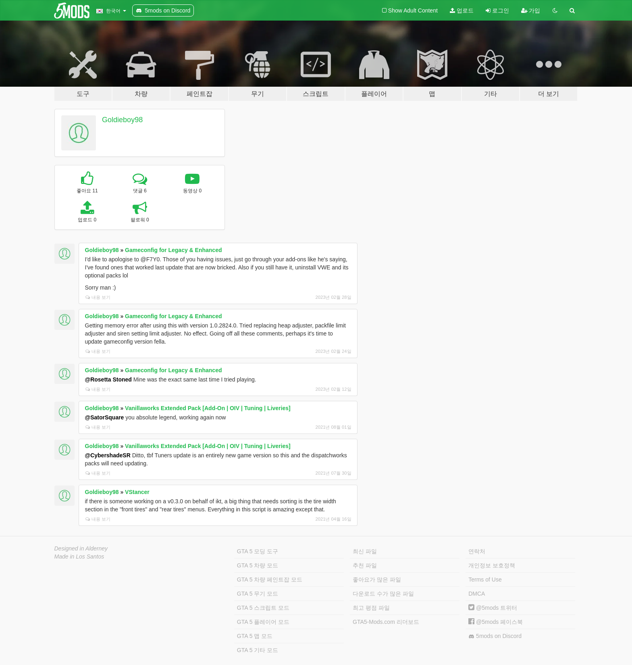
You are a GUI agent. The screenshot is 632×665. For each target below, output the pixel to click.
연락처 (476, 551)
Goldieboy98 (122, 120)
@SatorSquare (104, 417)
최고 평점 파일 (371, 608)
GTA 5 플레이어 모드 (263, 622)
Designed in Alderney (81, 548)
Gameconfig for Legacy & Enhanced (173, 250)
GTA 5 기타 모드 (257, 650)
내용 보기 (97, 297)
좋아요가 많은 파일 (377, 579)
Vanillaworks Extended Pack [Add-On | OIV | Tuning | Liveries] (208, 408)
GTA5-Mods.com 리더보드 (386, 622)
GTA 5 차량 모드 (257, 565)
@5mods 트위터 (492, 607)
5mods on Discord (495, 636)
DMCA (476, 593)
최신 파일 (365, 551)
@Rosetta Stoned (108, 379)
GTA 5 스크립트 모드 (263, 608)
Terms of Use (484, 579)
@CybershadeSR (108, 455)
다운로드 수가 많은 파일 (383, 593)
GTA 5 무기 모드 (257, 593)
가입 (531, 10)
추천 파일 (365, 565)
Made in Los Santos (79, 556)
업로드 (462, 10)
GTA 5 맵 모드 (254, 636)
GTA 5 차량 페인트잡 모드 (269, 579)
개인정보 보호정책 (491, 565)
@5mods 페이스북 (495, 621)
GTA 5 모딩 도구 (257, 551)
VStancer (137, 492)
